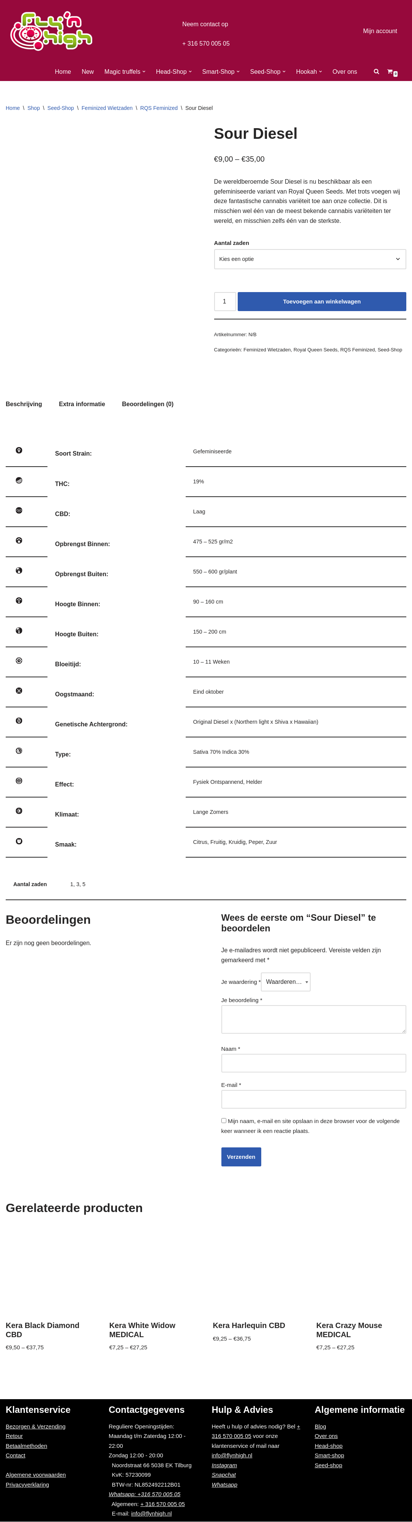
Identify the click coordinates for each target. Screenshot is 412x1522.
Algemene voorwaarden (36, 1475)
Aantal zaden (231, 243)
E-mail (231, 1087)
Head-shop (329, 1446)
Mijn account (381, 31)
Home (69, 71)
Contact (15, 1456)
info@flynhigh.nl (151, 1514)
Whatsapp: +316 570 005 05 (144, 1495)
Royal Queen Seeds (309, 348)
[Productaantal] (224, 299)
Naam (230, 1051)
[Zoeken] (370, 71)
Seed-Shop (60, 108)
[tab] (23, 403)
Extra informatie (78, 403)
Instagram (224, 1465)
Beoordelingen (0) (141, 403)
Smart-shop (329, 1456)
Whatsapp (225, 1485)
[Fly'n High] (51, 31)
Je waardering (241, 984)
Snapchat (224, 1475)
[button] (146, 71)
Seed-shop (329, 1465)
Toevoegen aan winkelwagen (321, 299)
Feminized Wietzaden (107, 108)
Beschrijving (23, 403)
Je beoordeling (241, 1002)
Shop (33, 108)
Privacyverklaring (27, 1485)
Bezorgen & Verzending (36, 1426)
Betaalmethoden (26, 1446)
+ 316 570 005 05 (206, 43)
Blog (320, 1426)
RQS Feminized (159, 108)
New (93, 71)
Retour (14, 1436)
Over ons (338, 71)
